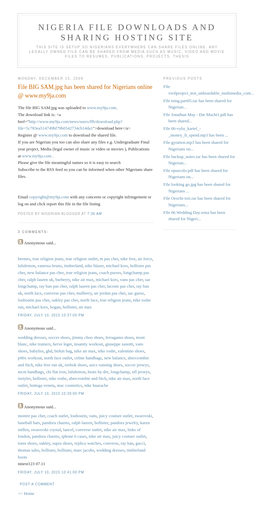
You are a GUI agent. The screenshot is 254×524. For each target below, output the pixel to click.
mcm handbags (31, 371)
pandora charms (55, 422)
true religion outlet (81, 258)
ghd (49, 350)
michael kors (117, 265)
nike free (128, 258)
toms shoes (27, 443)
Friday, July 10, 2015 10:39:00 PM (51, 393)
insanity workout (88, 344)
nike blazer (94, 265)
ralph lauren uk (40, 279)
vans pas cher (131, 279)
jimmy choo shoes (88, 337)
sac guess (136, 293)
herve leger (62, 344)
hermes (24, 258)
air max (85, 306)
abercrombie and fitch (87, 378)
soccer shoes (59, 337)
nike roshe (107, 350)
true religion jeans (48, 258)
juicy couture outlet (115, 415)
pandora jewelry (124, 422)
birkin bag (63, 350)
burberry (63, 279)
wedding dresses (32, 337)
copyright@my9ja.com (49, 196)
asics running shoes (106, 364)
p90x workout (30, 357)
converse (110, 443)
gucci (140, 443)
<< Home (26, 493)
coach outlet (57, 415)
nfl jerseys (141, 371)
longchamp (120, 371)
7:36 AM (94, 214)
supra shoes (62, 443)
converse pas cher (59, 293)
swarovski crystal (46, 429)
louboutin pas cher (34, 300)
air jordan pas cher (110, 293)
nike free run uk (49, 364)
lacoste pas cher (120, 286)
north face (33, 293)
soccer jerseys (137, 364)
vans (93, 415)
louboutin (78, 415)
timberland (73, 265)
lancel (68, 429)
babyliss (36, 350)
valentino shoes (131, 350)
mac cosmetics (69, 385)
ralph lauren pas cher (87, 286)
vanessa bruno (49, 265)
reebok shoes (76, 364)
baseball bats (29, 422)
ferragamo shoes (120, 337)
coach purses (110, 272)
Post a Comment (37, 484)
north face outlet (58, 357)
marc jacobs (83, 450)
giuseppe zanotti (119, 344)
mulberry (84, 293)
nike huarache (96, 385)
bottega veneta (42, 385)
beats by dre (98, 371)
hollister (69, 306)
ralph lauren (81, 422)
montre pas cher (31, 415)
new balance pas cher (45, 272)
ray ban (127, 443)
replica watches (87, 443)
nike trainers (40, 344)
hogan (55, 306)
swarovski (143, 415)
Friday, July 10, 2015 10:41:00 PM (51, 472)
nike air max (83, 279)
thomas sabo (28, 450)
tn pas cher (109, 258)
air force (145, 258)
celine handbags (88, 357)
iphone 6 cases (74, 436)
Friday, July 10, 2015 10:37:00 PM (51, 315)
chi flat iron (56, 371)
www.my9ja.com (101, 107)
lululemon (26, 265)
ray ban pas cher (53, 286)
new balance (115, 357)
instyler (24, 378)
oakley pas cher (65, 300)
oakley (44, 443)
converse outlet (88, 429)
